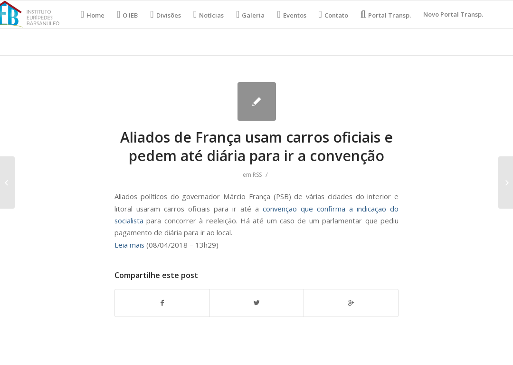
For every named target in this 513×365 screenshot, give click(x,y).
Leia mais (129, 245)
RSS (257, 175)
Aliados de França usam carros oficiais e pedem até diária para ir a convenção (256, 146)
